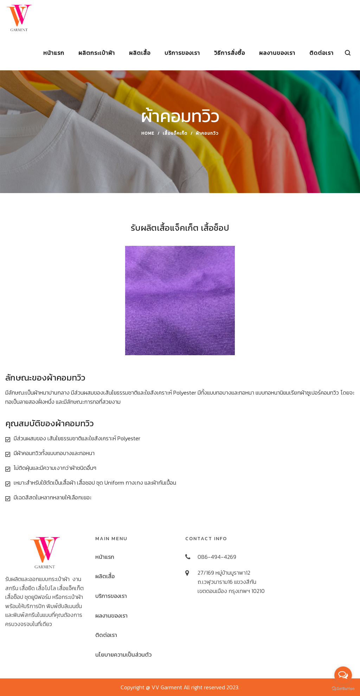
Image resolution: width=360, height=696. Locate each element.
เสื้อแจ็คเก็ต (175, 133)
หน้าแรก (104, 557)
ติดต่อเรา (106, 635)
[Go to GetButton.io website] (343, 689)
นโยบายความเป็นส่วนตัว (123, 654)
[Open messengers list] (343, 675)
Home (147, 133)
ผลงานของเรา (111, 615)
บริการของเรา (111, 596)
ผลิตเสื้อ (105, 576)
